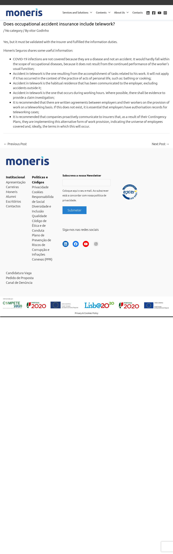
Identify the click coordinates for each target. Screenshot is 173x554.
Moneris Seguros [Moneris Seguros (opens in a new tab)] (15, 50)
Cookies (37, 192)
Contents (101, 12)
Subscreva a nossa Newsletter (82, 175)
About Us (119, 12)
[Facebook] (154, 13)
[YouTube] (159, 13)
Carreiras (12, 187)
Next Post (160, 144)
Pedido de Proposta (20, 278)
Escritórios (13, 201)
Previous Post (15, 144)
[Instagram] (165, 13)
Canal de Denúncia (19, 282)
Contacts (137, 12)
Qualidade (39, 216)
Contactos (13, 206)
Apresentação (16, 182)
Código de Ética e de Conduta (39, 225)
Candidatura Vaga (19, 273)
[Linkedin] (148, 13)
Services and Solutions (75, 12)
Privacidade (40, 187)
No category (13, 30)
